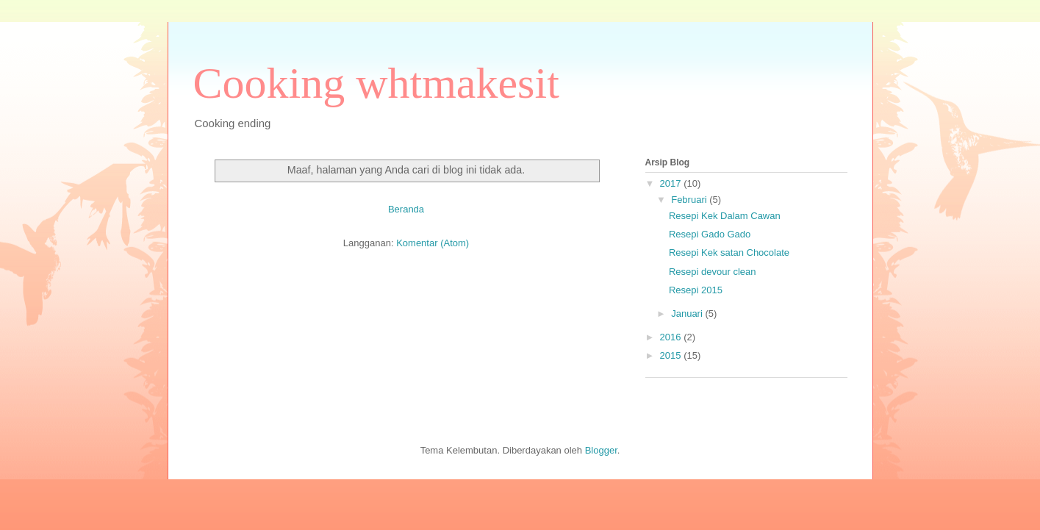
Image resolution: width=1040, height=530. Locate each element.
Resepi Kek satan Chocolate (729, 252)
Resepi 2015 (695, 290)
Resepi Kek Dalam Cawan (725, 215)
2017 (672, 183)
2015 (672, 355)
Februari (690, 199)
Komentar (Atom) (432, 242)
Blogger (601, 450)
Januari (688, 313)
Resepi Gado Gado (709, 234)
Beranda (406, 209)
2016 (672, 337)
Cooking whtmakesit (376, 83)
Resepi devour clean (712, 271)
